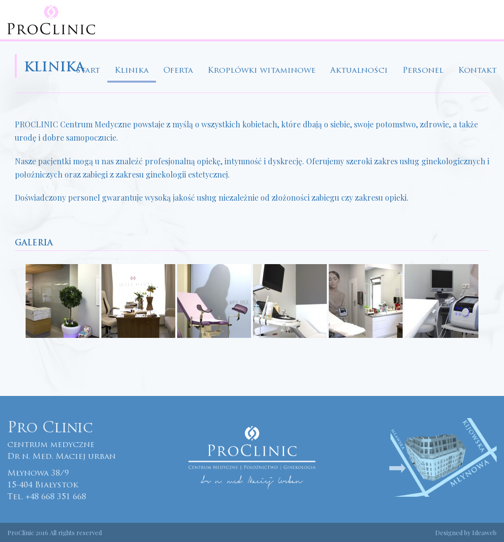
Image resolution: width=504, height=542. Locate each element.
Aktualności (359, 71)
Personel (423, 71)
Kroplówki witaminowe (261, 71)
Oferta (178, 71)
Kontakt (477, 71)
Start (88, 71)
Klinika (132, 71)
